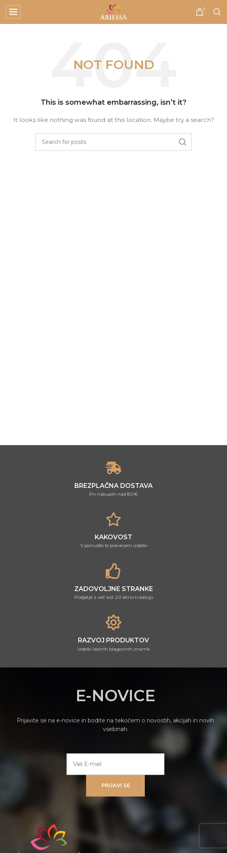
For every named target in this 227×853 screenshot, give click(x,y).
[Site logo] (113, 11)
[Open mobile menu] (13, 12)
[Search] (217, 12)
